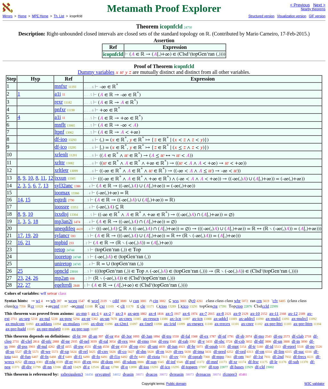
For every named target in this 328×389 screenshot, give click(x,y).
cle (142, 306)
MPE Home (40, 16)
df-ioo (60, 139)
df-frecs (299, 356)
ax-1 (95, 313)
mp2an (61, 278)
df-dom (107, 361)
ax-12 (293, 313)
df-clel (26, 341)
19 (27, 235)
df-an (92, 336)
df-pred (220, 351)
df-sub (293, 361)
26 (35, 278)
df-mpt (233, 346)
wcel (95, 300)
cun (136, 300)
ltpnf (59, 132)
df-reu (164, 341)
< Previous (300, 5)
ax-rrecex (222, 323)
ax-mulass (71, 323)
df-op (133, 346)
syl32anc (63, 185)
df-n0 (67, 366)
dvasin (128, 374)
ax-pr (86, 318)
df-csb (239, 341)
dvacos (151, 374)
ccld (265, 306)
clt (122, 306)
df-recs (29, 361)
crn (259, 300)
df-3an (146, 336)
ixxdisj (61, 214)
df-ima (198, 351)
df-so (9, 351)
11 (43, 178)
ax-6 (186, 313)
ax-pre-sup (80, 328)
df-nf (222, 336)
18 (35, 221)
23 (20, 278)
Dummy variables (96, 72)
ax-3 (119, 313)
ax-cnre (247, 323)
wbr (237, 300)
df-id (269, 346)
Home (22, 16)
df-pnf (190, 361)
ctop (239, 306)
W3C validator (314, 383)
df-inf (171, 361)
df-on (259, 351)
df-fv (133, 356)
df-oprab (195, 356)
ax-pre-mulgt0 (49, 328)
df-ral (103, 341)
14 (20, 199)
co (16, 306)
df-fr (27, 351)
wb (53, 300)
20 (35, 235)
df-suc (299, 351)
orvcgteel (103, 374)
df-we (45, 351)
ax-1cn (175, 318)
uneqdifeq (64, 228)
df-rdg (50, 361)
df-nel (84, 341)
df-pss (22, 346)
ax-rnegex (195, 323)
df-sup (151, 361)
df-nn (47, 366)
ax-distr (97, 323)
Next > (319, 5)
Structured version (261, 16)
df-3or (126, 336)
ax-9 (237, 313)
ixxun (60, 178)
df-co (122, 351)
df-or (109, 336)
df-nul (42, 346)
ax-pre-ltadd (15, 328)
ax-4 (152, 313)
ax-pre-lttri (274, 323)
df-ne (65, 341)
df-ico (60, 147)
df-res (178, 351)
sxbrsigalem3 (72, 374)
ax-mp (81, 313)
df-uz (105, 366)
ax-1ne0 (146, 323)
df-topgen (189, 366)
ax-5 (169, 313)
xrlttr (59, 162)
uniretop (62, 263)
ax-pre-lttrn (302, 323)
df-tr (252, 346)
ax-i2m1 (121, 323)
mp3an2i (63, 221)
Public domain (176, 383)
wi (38, 300)
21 (27, 242)
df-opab (211, 346)
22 (20, 285)
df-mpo (218, 356)
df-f (61, 356)
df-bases (237, 366)
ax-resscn (151, 318)
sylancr (61, 235)
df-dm (141, 351)
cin (155, 300)
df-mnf (212, 361)
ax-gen (133, 313)
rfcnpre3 (230, 374)
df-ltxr (253, 361)
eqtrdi (60, 199)
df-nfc (46, 341)
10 (30, 178)
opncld (61, 271)
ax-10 (255, 313)
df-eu (278, 336)
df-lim (279, 351)
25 (20, 271)
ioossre (61, 206)
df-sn (97, 346)
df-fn (44, 356)
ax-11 (274, 313)
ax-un (105, 318)
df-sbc (219, 341)
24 (27, 278)
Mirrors (7, 16)
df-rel (83, 351)
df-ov (173, 356)
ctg (214, 306)
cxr (102, 306)
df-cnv (102, 351)
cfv (275, 300)
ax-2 (107, 313)
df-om (239, 356)
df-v (201, 341)
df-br (191, 346)
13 (45, 185)
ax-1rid (170, 323)
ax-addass (44, 323)
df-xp (64, 351)
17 (20, 235)
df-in (296, 341)
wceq (72, 300)
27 (27, 285)
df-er (69, 361)
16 (20, 242)
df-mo (259, 336)
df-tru (166, 336)
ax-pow (66, 318)
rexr (58, 102)
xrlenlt (61, 154)
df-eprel (289, 346)
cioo (163, 306)
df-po (310, 346)
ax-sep (24, 318)
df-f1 (78, 356)
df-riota (153, 356)
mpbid (61, 242)
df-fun (25, 356)
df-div (26, 366)
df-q (124, 366)
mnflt (60, 125)
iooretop (62, 256)
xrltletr (61, 170)
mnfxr (60, 86)
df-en (86, 361)
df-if (60, 346)
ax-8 (220, 313)
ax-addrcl (247, 318)
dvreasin (176, 374)
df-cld (260, 366)
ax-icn (197, 318)
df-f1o (115, 356)
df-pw (79, 346)
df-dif (259, 341)
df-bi (76, 336)
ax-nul (44, 318)
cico (185, 306)
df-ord (240, 351)
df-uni (153, 346)
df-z (86, 366)
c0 (193, 300)
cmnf (79, 306)
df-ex (204, 336)
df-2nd (278, 356)
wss (175, 300)
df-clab (298, 336)
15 (27, 199)
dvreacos (203, 374)
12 (50, 178)
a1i (57, 94)
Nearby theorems (313, 9)
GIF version (317, 16)
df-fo (96, 356)
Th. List (59, 16)
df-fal (185, 336)
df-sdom (129, 361)
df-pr (115, 346)
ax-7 (203, 313)
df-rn (160, 351)
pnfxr (60, 109)
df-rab (183, 341)
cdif (115, 300)
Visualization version (291, 16)
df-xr (233, 361)
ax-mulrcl (299, 318)
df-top (214, 366)
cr (32, 306)
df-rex (123, 341)
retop (59, 249)
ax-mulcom (14, 323)
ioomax (62, 192)
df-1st (258, 356)
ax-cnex (125, 318)
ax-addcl (221, 318)
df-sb (240, 336)
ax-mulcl (273, 318)
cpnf (55, 306)
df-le (274, 361)
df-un (277, 341)
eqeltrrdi (63, 285)
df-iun (172, 346)
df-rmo (143, 341)
